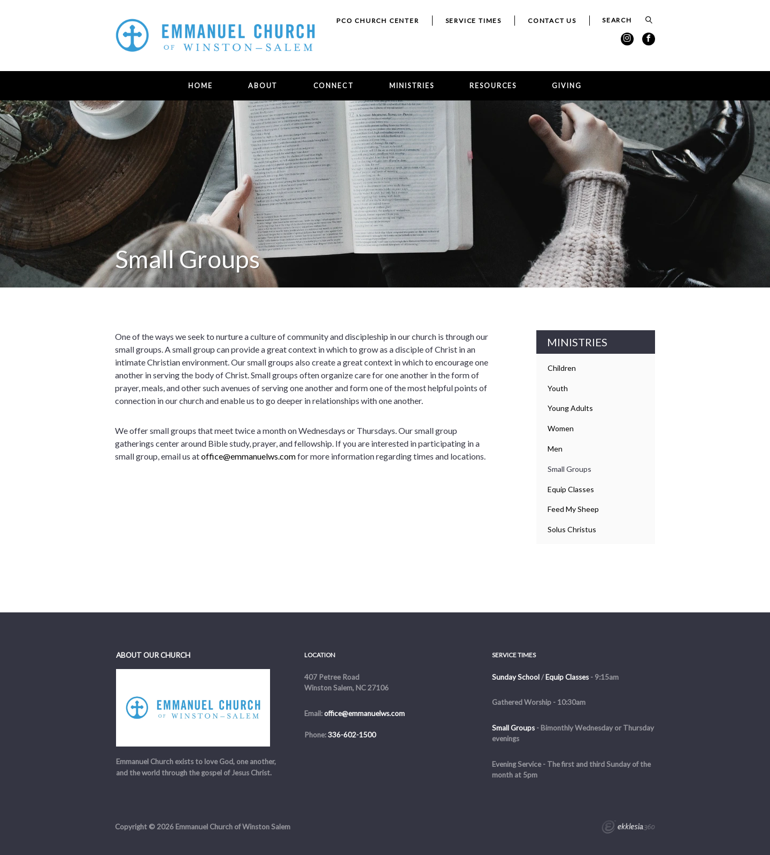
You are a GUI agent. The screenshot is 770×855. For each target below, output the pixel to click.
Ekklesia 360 (628, 828)
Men (555, 448)
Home (200, 86)
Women (561, 428)
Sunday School (516, 677)
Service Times (473, 21)
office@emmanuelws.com (248, 456)
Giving (566, 86)
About (263, 86)
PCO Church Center (377, 21)
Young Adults (570, 408)
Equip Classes (571, 489)
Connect (333, 86)
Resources (493, 86)
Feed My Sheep (573, 509)
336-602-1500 (352, 734)
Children (562, 367)
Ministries (411, 86)
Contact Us (552, 21)
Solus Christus (572, 529)
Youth (558, 388)
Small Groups (569, 468)
